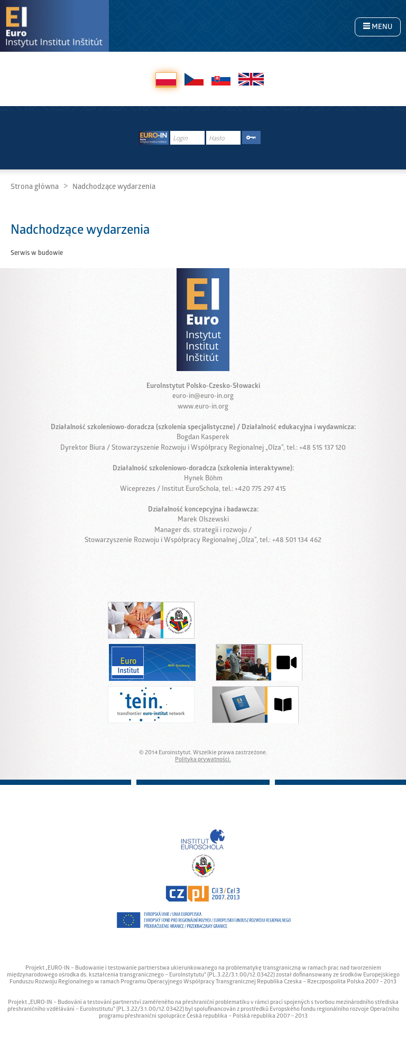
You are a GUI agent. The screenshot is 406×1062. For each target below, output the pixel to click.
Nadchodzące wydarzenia (113, 187)
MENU (377, 27)
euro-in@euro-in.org (203, 397)
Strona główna (35, 187)
